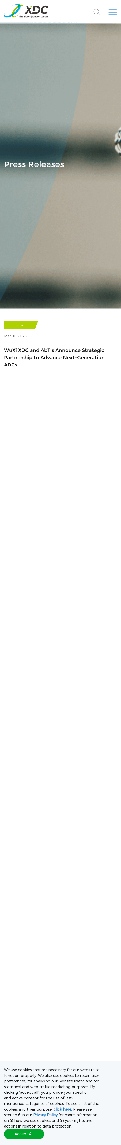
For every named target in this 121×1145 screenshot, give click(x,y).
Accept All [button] (24, 1134)
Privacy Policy (46, 1115)
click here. (63, 1109)
